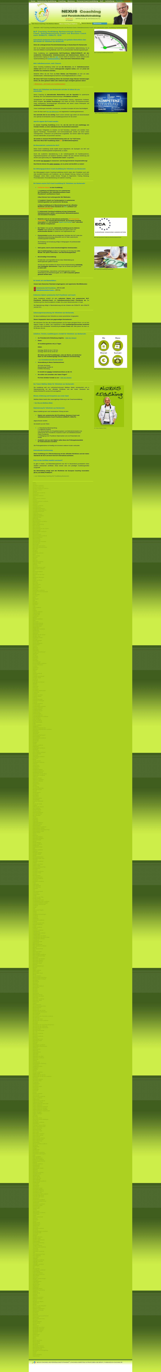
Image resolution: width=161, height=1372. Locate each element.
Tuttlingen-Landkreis (38, 1264)
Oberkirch (35, 1047)
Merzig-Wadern (37, 976)
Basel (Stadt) (36, 556)
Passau (35, 1070)
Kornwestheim (36, 875)
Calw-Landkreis (37, 607)
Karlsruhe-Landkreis (38, 838)
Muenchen (35, 997)
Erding (34, 672)
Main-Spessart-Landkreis (39, 946)
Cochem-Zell (36, 614)
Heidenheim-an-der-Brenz (40, 774)
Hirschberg (36, 795)
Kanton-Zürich (36, 832)
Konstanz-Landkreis (38, 871)
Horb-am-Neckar (37, 814)
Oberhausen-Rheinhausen (40, 1046)
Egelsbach (35, 653)
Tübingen (35, 1258)
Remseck (35, 1116)
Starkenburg (36, 1225)
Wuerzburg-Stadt (37, 1349)
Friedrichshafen (37, 713)
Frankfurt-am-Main (38, 695)
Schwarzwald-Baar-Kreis (39, 1201)
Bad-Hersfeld (36, 525)
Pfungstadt (36, 1082)
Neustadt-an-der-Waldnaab (40, 1026)
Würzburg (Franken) (38, 1346)
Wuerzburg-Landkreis (38, 1347)
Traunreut (35, 1248)
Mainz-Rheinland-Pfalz (39, 956)
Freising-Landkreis (38, 703)
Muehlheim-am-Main (38, 996)
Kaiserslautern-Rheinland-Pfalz (41, 829)
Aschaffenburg (37, 507)
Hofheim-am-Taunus (38, 807)
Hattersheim (36, 765)
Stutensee (35, 1234)
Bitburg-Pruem (37, 584)
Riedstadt (35, 1145)
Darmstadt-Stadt (37, 626)
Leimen (35, 913)
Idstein (34, 817)
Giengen (35, 742)
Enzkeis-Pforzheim (38, 665)
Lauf (34, 908)
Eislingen (35, 659)
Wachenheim (36, 1284)
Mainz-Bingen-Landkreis (39, 954)
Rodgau (35, 1148)
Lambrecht (36, 893)
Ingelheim (35, 819)
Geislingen (36, 731)
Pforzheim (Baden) (38, 1079)
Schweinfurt (36, 1202)
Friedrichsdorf (36, 712)
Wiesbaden (36, 1326)
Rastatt (35, 1092)
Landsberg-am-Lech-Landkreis (41, 901)
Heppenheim (36, 784)
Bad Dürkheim (36, 520)
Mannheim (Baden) (38, 960)
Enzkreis (35, 666)
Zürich (34, 1353)
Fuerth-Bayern (37, 718)
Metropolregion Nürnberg (39, 977)
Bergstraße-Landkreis (38, 568)
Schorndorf (36, 1184)
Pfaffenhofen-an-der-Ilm (39, 1075)
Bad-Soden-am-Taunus (39, 546)
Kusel (34, 883)
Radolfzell (35, 1090)
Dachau (35, 617)
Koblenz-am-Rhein (38, 864)
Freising (35, 702)
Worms (35, 1339)
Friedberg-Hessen (38, 710)
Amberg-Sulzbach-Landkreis (40, 501)
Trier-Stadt (35, 1257)
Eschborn (35, 679)
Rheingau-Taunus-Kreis (39, 1125)
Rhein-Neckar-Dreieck (39, 1138)
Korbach (35, 874)
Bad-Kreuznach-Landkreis (40, 536)
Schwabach (36, 1187)
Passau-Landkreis (38, 1072)
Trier (34, 1252)
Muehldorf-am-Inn (37, 994)
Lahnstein (35, 888)
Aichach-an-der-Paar (38, 487)
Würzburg (35, 1344)
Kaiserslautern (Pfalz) (38, 828)
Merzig (34, 974)
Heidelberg (36, 768)
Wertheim (35, 1320)
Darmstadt (35, 622)
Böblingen (35, 589)
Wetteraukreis (36, 1323)
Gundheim (35, 758)
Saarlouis (35, 1171)
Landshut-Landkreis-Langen (40, 903)
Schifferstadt (36, 1182)
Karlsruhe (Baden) (38, 837)
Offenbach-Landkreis (38, 1057)
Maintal (35, 947)
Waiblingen (36, 1287)
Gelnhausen (36, 732)
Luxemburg (36, 940)
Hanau (34, 759)
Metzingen (35, 980)
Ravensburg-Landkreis (39, 1096)
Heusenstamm (37, 792)
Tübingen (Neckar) (38, 1261)
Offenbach (35, 1055)
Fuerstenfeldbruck (38, 715)
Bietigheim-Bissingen (38, 577)
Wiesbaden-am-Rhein (39, 1327)
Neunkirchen (36, 1017)
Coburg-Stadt (36, 613)
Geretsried (35, 733)
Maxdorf (35, 967)
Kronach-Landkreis (38, 878)
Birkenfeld (35, 583)
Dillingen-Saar (36, 636)
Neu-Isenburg (36, 1013)
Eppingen (35, 669)
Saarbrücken (36, 1166)
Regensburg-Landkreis (39, 1100)
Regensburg (36, 1099)
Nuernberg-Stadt (37, 1040)
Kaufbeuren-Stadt (37, 847)
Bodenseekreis (37, 587)
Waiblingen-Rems (37, 1288)
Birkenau (35, 581)
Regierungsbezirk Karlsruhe (40, 1106)
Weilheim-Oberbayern (39, 1308)
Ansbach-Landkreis (38, 505)
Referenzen (97, 23)
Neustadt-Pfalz (37, 1029)
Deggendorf (36, 627)
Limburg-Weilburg (37, 924)
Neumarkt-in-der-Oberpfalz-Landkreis (43, 1016)
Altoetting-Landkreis (38, 495)
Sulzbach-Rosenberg (38, 1242)
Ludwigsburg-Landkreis (39, 933)
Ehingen (35, 655)
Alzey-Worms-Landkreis (39, 498)
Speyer (35, 1221)
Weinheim (35, 1313)
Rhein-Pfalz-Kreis (37, 1131)
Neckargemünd (37, 1004)
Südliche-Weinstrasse (39, 1240)
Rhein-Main (36, 1132)
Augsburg (35, 513)
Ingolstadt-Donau (37, 824)
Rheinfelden (36, 1123)
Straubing (35, 1230)
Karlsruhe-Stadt (37, 840)
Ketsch (34, 855)
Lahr (34, 890)
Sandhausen (36, 1175)
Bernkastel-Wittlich (38, 571)
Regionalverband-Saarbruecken (41, 1111)
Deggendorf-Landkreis (39, 629)
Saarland (35, 1169)
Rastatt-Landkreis (37, 1093)
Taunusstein (36, 1244)
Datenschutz (94, 18)
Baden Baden (36, 523)
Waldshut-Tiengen (38, 1298)
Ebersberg (35, 649)
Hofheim (35, 805)
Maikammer (36, 943)
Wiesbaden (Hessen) (38, 1328)
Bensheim (35, 566)
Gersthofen (36, 741)
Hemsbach (36, 782)
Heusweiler (36, 794)
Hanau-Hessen (37, 761)
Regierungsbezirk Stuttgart (40, 1108)
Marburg (35, 964)
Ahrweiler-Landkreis (38, 485)
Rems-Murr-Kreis (37, 1118)
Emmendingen (37, 662)
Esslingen (35, 680)
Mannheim (35, 957)
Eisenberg (35, 657)
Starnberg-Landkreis (38, 1228)
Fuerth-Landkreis (37, 720)
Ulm (34, 1267)
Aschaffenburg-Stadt (38, 511)
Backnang (35, 518)
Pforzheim (35, 1078)
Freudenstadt (36, 705)
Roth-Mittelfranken (38, 1158)
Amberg (35, 500)
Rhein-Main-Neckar (38, 1135)
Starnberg (35, 1227)
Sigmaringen (36, 1211)
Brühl (34, 597)
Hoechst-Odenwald (38, 801)
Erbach (35, 670)
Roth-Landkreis (37, 1156)
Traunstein (35, 1250)
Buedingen (36, 599)
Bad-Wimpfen (36, 543)
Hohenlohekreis (37, 809)
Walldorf (35, 1300)
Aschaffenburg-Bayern (39, 508)
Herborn (35, 785)
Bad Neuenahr (37, 540)
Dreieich (35, 646)
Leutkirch (35, 917)
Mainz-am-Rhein (37, 951)
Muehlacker (36, 993)
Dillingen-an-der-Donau (39, 634)
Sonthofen (35, 1220)
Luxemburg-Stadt (37, 941)
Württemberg (36, 1343)
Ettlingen (35, 683)
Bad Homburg (36, 527)
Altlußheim (36, 494)
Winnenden (36, 1336)
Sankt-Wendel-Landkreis (39, 1181)
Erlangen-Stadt (37, 677)
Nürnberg (35, 1037)
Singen (34, 1215)
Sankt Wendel (36, 1179)
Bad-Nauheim (36, 538)
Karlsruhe (35, 835)
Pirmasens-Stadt (37, 1086)
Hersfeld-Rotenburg (38, 788)
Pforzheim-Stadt (37, 1080)
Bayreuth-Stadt (37, 563)
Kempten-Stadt (37, 854)
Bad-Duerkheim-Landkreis (40, 521)
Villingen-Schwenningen (39, 1278)
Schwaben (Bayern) (38, 1189)
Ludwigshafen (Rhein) (39, 938)
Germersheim (36, 736)
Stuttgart (35, 1235)
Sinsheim (35, 1218)
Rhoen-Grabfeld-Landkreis (40, 1144)
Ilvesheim (35, 818)
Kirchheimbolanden (38, 857)
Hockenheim (36, 799)
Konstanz (35, 870)
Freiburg (35, 698)
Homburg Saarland (38, 812)
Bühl (34, 600)
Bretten (35, 593)
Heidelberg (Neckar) (38, 771)
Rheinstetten (36, 1142)
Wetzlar (35, 1324)
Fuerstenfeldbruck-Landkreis (40, 716)
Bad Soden (36, 544)
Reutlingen (36, 1121)
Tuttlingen (35, 1263)
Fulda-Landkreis (37, 725)
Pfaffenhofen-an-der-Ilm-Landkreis (42, 1076)
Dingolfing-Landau (38, 637)
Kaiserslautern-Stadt (38, 831)
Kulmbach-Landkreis (38, 881)
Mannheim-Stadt (37, 963)
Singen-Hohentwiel (38, 1217)
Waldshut (35, 1296)
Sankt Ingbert (36, 1176)
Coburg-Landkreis (37, 612)
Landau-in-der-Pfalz (38, 897)
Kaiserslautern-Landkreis (39, 827)
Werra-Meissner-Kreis (39, 1318)
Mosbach (35, 990)
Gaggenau (35, 726)
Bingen (34, 579)
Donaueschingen (37, 640)
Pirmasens (36, 1085)
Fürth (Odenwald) (37, 722)
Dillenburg (35, 633)
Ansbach (35, 504)
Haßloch (35, 764)
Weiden (35, 1304)
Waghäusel (36, 1285)
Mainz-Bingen (36, 953)
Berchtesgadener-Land (39, 567)
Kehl (34, 848)
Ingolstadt (35, 821)
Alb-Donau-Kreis (37, 490)
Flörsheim (35, 688)
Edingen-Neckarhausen (39, 652)
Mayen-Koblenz (37, 970)
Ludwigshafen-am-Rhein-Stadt (41, 937)
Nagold (35, 1003)
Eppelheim (36, 667)
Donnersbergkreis (37, 643)
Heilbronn (35, 776)
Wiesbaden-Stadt (37, 1331)
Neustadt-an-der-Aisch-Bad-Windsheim (43, 1024)
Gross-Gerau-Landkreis (39, 752)
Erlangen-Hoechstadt (38, 676)
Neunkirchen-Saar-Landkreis (40, 1020)
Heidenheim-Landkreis (39, 775)
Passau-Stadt (36, 1073)
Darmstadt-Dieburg (38, 623)
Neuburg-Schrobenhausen (40, 1012)
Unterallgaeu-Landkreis (39, 1270)
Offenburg (35, 1059)
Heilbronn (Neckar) (38, 781)
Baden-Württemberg (38, 524)
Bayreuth (35, 560)
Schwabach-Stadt (37, 1188)
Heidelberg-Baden (38, 769)
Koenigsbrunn (36, 868)
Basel (34, 554)
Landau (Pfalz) (37, 898)
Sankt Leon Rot (37, 1178)
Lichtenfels (36, 918)
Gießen (35, 743)
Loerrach (35, 928)
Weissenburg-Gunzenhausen (41, 1316)
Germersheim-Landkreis (39, 738)
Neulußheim (36, 1014)
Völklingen (35, 1280)
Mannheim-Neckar (38, 961)
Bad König (35, 533)
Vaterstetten (36, 1275)
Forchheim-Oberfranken (39, 690)
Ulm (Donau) (36, 1268)
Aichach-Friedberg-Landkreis (40, 488)
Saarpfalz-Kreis (37, 1174)
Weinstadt (35, 1314)
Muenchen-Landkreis (38, 999)
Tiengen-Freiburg (37, 1245)
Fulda (34, 723)
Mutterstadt (36, 1002)
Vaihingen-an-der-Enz (39, 1274)
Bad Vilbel (35, 548)
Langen (35, 907)
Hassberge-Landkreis (38, 762)
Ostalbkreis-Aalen (37, 1066)
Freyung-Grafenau (38, 708)
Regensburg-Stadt (38, 1102)
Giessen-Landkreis (38, 745)
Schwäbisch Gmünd (38, 1191)
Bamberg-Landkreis (38, 553)
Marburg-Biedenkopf (38, 966)
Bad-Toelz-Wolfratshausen (40, 547)
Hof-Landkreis (36, 808)
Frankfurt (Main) (37, 696)
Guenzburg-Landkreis (38, 756)
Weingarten (36, 1311)
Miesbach (35, 983)
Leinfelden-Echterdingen (39, 914)
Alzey (34, 497)
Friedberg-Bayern (37, 709)
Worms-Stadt (36, 1341)
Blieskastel (36, 586)
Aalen (34, 482)
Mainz (34, 950)
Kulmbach (35, 880)
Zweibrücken (36, 1356)
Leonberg (35, 916)
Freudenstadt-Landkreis (39, 706)
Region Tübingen (37, 1113)
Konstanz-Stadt (37, 872)
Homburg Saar (37, 811)
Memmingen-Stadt (38, 973)
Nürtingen (35, 1042)
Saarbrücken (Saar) (38, 1168)
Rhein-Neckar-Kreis (38, 1139)
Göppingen (36, 746)
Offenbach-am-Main (38, 1056)
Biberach (35, 573)
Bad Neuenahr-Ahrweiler (39, 541)
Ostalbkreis (36, 1065)
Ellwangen (35, 660)
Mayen (34, 969)
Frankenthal (36, 692)
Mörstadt (35, 989)
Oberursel (35, 1050)
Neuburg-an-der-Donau (39, 1010)
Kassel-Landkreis (37, 844)
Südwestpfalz (36, 1241)
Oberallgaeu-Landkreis (39, 1045)
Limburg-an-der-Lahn (38, 923)
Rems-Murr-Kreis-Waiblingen (40, 1119)
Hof (34, 802)
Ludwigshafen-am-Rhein (39, 936)
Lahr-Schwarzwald (38, 891)
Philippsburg (36, 1083)
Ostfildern (35, 1069)
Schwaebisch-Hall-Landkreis (40, 1194)
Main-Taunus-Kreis (38, 948)
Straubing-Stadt (37, 1232)
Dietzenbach (36, 632)
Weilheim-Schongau (38, 1310)
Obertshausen (36, 1049)
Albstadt (35, 491)
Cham (34, 609)
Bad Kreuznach (37, 534)
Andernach (36, 503)
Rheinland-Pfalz (37, 1129)
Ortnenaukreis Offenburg (39, 1063)
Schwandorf (36, 1198)
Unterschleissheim (38, 1273)
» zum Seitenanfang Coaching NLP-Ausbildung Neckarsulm (51, 476)
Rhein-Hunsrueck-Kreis (39, 1126)
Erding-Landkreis (37, 673)
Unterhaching (36, 1271)
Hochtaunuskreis (37, 798)
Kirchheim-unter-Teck (38, 858)
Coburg (35, 610)
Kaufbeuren (36, 845)
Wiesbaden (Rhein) (38, 1330)
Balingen (35, 550)
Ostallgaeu (36, 1068)
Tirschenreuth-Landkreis (39, 1247)
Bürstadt (35, 601)
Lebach (35, 911)
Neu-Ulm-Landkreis (38, 1033)
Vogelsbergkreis (37, 1281)
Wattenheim (36, 1303)
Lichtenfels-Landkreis (38, 920)
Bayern (35, 558)
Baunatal (35, 557)
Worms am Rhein (37, 1340)
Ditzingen (35, 639)
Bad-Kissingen (37, 530)
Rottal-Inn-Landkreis (38, 1159)
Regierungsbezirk (37, 1105)
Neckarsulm (36, 1009)
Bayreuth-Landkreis (38, 561)
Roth (34, 1155)
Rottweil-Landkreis (38, 1164)
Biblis (34, 576)
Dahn (34, 620)
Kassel (34, 841)
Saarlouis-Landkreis (38, 1172)
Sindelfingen (36, 1214)
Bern (34, 570)
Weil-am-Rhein (37, 1307)
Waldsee (35, 1294)
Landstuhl (35, 905)
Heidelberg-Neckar (38, 772)
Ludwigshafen (36, 934)
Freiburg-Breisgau (38, 699)
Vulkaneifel (36, 1283)
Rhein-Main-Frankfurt (38, 1133)
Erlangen (35, 675)
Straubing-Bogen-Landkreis (40, 1231)
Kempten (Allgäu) (37, 852)
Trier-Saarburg (37, 1255)
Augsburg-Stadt (37, 517)
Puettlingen (36, 1089)
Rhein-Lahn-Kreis (37, 1128)
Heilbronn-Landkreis (38, 779)
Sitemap (69, 20)
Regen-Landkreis (37, 1098)
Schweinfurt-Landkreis (39, 1204)
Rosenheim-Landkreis (39, 1152)
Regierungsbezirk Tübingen (40, 1109)
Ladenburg (36, 884)
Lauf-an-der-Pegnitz (38, 910)
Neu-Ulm (35, 1032)
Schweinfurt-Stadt (37, 1205)
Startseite (36, 27)
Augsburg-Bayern (37, 514)
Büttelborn (35, 603)
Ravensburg (36, 1095)
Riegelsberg (36, 1146)
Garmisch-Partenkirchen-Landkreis (42, 729)
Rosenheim (36, 1151)
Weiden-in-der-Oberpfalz (39, 1306)
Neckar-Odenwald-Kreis (39, 1006)
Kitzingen (35, 860)
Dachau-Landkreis (38, 619)
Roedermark (36, 1149)
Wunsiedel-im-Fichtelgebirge (40, 1350)
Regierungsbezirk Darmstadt (40, 1103)
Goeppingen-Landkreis (39, 748)
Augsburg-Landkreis (38, 515)
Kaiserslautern (37, 825)
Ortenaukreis (36, 1062)
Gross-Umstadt (37, 753)
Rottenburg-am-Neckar (39, 1161)
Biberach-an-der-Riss (38, 574)
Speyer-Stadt (36, 1222)
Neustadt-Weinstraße (38, 1030)
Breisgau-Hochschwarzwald (40, 591)
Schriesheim (36, 1185)
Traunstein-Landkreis (38, 1251)
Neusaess (35, 1022)
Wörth (34, 1337)
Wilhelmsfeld (36, 1334)
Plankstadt (35, 1088)
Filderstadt (35, 686)
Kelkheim (35, 851)
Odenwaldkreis (37, 1052)
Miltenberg (35, 984)
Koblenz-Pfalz (36, 865)
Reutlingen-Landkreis (38, 1122)
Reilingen (35, 1115)
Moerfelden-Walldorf (38, 986)
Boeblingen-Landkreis (39, 590)
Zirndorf (35, 1351)
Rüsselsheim (36, 1165)
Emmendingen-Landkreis (39, 663)
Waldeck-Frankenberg (39, 1290)
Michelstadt (36, 981)
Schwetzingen (36, 1207)
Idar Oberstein (36, 815)
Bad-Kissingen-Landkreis (39, 531)
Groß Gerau (36, 751)
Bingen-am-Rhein (37, 580)
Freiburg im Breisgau (38, 700)
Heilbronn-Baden (37, 778)
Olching (35, 1060)
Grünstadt (35, 755)
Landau (35, 895)
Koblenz (35, 862)
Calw (34, 606)
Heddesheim (36, 766)
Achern (35, 484)
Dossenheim (36, 644)
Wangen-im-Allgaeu (38, 1301)
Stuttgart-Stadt (37, 1238)
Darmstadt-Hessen (38, 624)
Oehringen (35, 1053)
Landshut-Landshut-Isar (39, 904)
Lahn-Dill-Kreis (37, 885)
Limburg (35, 921)
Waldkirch (35, 1291)
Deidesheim (36, 630)
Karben (35, 834)
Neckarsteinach (37, 1007)
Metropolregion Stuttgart (39, 979)
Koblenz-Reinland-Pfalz (39, 867)
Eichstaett (35, 656)
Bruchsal (35, 596)
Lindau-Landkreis (37, 927)
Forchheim (36, 689)
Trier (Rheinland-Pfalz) (39, 1254)
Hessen (35, 791)
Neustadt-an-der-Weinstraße (40, 1027)
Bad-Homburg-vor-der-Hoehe (41, 528)
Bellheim (35, 564)
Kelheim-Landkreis (38, 850)
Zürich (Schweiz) (37, 1354)
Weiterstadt (36, 1317)
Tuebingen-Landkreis (38, 1260)
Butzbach (35, 604)
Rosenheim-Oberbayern (39, 1154)
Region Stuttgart (37, 1112)
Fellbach (35, 685)
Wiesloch (35, 1333)
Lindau (34, 926)
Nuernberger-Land (38, 1039)
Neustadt (35, 1023)
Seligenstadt (36, 1208)
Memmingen (36, 971)
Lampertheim (36, 894)
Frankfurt (35, 693)
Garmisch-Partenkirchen (39, 728)
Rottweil (35, 1162)
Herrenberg (36, 786)
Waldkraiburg (36, 1293)
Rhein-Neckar (36, 1136)
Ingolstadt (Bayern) (38, 822)
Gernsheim (36, 739)
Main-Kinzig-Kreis (37, 944)
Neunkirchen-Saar (38, 1019)
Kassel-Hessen (37, 842)
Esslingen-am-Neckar (38, 682)
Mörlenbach (36, 987)
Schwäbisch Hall (37, 1192)
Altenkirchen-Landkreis (39, 492)
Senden (35, 1209)
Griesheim (35, 749)
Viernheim (35, 1277)
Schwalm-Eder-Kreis (38, 1195)
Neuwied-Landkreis (38, 1036)
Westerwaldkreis (37, 1321)
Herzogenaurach (37, 789)
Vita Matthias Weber (52, 23)
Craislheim (36, 616)
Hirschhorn (36, 796)
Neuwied (35, 1035)
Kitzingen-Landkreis (38, 861)
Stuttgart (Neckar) (37, 1237)
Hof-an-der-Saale (37, 804)
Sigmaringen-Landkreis (39, 1212)
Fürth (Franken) (37, 719)
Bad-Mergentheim (37, 537)
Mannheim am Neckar (39, 959)
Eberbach (35, 647)
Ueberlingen (36, 1265)
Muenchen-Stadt (37, 1000)
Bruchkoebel (36, 594)
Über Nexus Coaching (38, 23)
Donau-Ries (36, 642)
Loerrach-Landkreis (38, 930)
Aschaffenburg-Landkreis (39, 510)
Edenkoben (36, 650)
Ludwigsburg (36, 931)
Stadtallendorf (36, 1224)
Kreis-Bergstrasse (37, 877)
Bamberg (35, 551)
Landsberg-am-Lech (38, 900)
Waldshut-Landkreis (38, 1297)
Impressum (80, 18)
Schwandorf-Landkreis (39, 1199)
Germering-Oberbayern (39, 735)
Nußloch (35, 1043)
